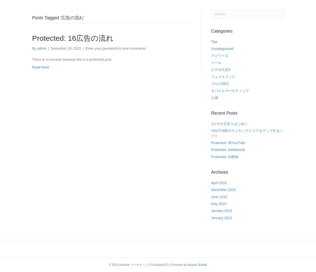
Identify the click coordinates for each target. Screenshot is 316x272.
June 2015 (219, 197)
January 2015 (221, 211)
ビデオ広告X (221, 70)
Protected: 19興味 (224, 157)
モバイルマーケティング (230, 91)
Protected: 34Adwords (228, 150)
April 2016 (219, 183)
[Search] (247, 14)
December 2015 (223, 190)
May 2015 (218, 204)
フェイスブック (223, 77)
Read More (40, 67)
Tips (214, 42)
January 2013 (221, 218)
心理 (214, 98)
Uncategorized (222, 49)
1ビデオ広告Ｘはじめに (229, 124)
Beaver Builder (197, 265)
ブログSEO (220, 84)
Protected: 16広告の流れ (73, 38)
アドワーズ (219, 56)
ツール (216, 63)
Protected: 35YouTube (228, 143)
